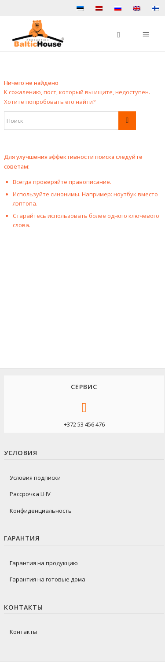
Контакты (23, 632)
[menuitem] (115, 33)
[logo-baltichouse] (41, 33)
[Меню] (145, 33)
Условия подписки (35, 478)
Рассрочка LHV (30, 494)
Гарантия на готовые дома (47, 579)
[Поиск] (115, 33)
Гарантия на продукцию (44, 563)
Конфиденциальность (41, 511)
